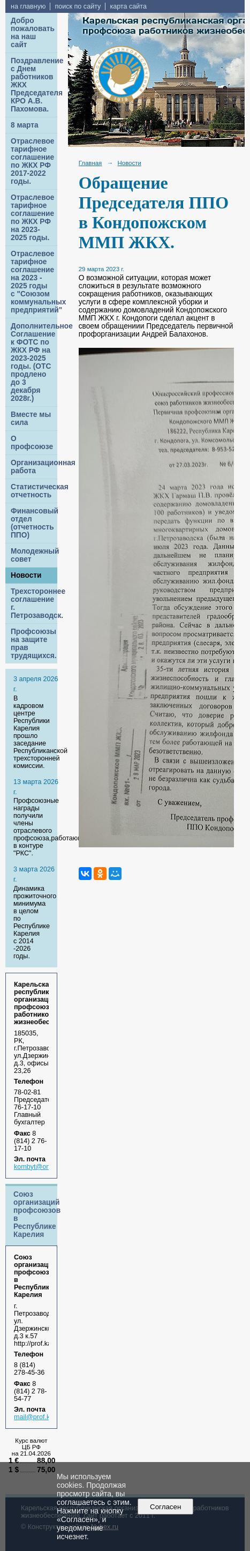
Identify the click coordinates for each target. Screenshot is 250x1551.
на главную (28, 6)
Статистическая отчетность (34, 491)
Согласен (165, 1507)
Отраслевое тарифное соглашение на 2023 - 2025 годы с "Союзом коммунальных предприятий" (34, 282)
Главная (90, 163)
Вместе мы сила (31, 419)
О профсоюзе (32, 443)
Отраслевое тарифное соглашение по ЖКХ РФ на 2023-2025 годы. (32, 217)
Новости (26, 575)
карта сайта (128, 6)
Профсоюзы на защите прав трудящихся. (34, 644)
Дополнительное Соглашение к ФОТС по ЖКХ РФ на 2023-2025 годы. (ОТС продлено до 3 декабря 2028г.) (34, 362)
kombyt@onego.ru (41, 1166)
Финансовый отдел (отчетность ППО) (34, 523)
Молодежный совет (34, 555)
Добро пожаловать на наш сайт (33, 33)
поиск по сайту (78, 6)
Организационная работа (34, 467)
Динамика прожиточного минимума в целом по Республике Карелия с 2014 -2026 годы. (34, 922)
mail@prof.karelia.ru (44, 1417)
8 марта (25, 125)
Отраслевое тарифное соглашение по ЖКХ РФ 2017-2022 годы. (32, 161)
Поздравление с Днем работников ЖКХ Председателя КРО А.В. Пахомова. (34, 85)
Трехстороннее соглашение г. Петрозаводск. (34, 603)
